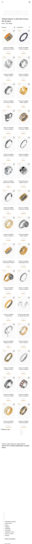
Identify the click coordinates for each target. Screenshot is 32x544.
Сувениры (7, 528)
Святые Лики (8, 523)
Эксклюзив (8, 530)
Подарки (7, 526)
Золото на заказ (9, 533)
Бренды (7, 535)
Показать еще (5, 429)
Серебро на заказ (9, 532)
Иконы (6, 525)
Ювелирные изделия (10, 521)
